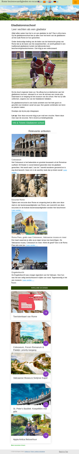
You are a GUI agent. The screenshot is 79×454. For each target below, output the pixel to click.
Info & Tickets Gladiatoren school (28, 123)
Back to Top (63, 452)
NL (51, 2)
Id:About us (27, 451)
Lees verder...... (17, 210)
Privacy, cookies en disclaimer (38, 451)
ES (45, 2)
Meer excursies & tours (18, 445)
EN (40, 2)
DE (56, 2)
